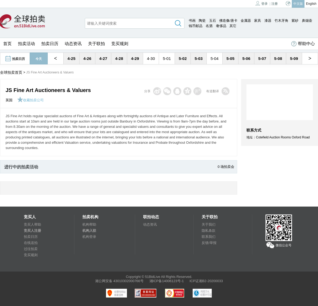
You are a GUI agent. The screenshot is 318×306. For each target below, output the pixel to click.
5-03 (198, 58)
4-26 (87, 58)
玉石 (212, 21)
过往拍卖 (31, 249)
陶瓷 (202, 21)
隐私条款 (208, 231)
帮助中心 (303, 43)
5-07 (262, 58)
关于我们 (208, 224)
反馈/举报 (209, 243)
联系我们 (208, 237)
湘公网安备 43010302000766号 (119, 281)
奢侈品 (221, 26)
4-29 (135, 58)
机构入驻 (89, 231)
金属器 (246, 21)
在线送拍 (31, 243)
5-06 (246, 58)
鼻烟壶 (307, 21)
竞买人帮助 (32, 224)
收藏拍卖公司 (30, 100)
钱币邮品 (195, 26)
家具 (257, 21)
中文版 (298, 4)
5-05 (230, 58)
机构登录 (89, 237)
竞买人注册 (32, 231)
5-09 (294, 58)
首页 (7, 43)
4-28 (119, 58)
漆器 (267, 21)
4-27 (103, 58)
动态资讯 (73, 43)
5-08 (278, 58)
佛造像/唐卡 (228, 21)
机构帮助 (89, 224)
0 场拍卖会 (226, 167)
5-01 (167, 58)
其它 (232, 26)
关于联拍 (96, 43)
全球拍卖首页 (11, 72)
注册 (274, 4)
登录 (261, 3)
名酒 (209, 26)
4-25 (71, 58)
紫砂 (295, 21)
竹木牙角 (281, 21)
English (311, 4)
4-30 (151, 58)
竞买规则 (119, 43)
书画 (192, 21)
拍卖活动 (26, 43)
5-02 (183, 58)
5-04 (214, 58)
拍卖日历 (49, 43)
